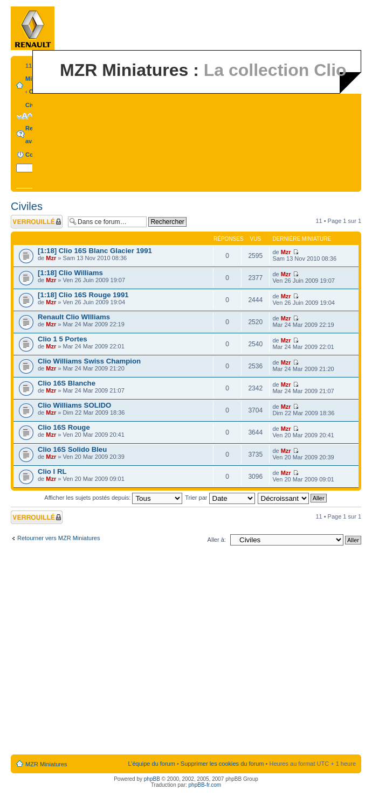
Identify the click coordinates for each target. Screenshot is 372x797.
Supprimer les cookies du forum (222, 763)
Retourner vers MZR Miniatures (58, 538)
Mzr (51, 258)
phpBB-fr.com (205, 785)
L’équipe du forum (151, 763)
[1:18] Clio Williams (70, 273)
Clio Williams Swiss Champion (89, 361)
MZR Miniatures (46, 764)
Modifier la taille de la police (24, 116)
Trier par (219, 497)
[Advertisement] (101, 652)
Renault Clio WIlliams (74, 317)
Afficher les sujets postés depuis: (113, 497)
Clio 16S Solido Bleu (72, 449)
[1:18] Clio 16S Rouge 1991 (83, 295)
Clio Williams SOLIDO (74, 405)
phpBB (152, 779)
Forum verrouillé (37, 221)
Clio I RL (52, 471)
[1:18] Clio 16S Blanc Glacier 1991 (95, 251)
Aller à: (217, 539)
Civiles (27, 206)
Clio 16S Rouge (64, 427)
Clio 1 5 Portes (62, 339)
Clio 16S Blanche (66, 383)
